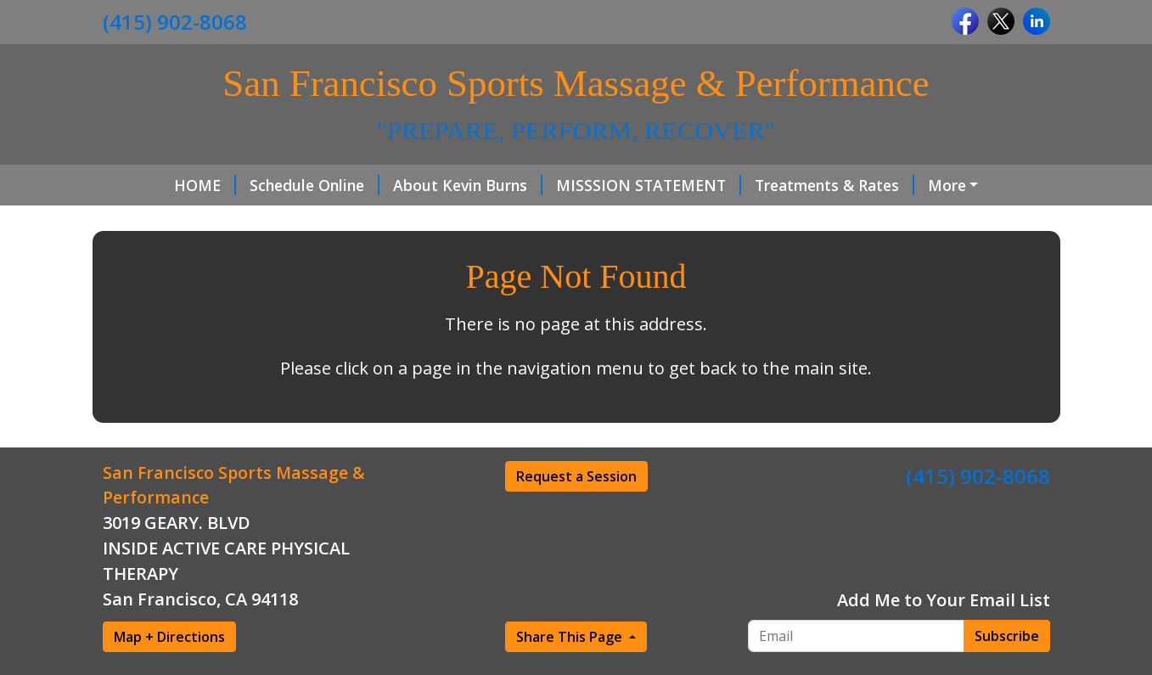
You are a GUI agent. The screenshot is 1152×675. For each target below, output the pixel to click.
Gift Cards (319, 221)
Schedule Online (257, 185)
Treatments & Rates (777, 185)
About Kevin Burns (410, 185)
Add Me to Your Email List (943, 635)
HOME (147, 185)
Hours (900, 185)
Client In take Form (192, 221)
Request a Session (576, 512)
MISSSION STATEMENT (590, 185)
